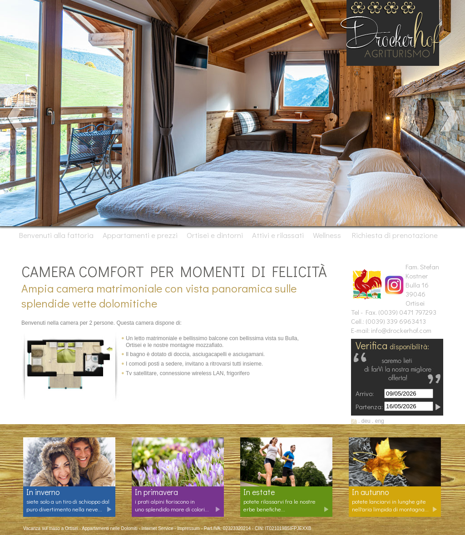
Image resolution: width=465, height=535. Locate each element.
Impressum (188, 528)
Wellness (327, 235)
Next (448, 117)
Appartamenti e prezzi (141, 235)
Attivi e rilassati (278, 235)
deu (366, 421)
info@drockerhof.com (401, 330)
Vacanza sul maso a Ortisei (50, 528)
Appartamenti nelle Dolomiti (109, 528)
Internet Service (157, 528)
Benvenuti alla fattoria (56, 235)
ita (354, 421)
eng (379, 421)
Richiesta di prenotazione (393, 235)
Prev (17, 117)
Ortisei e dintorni (215, 235)
